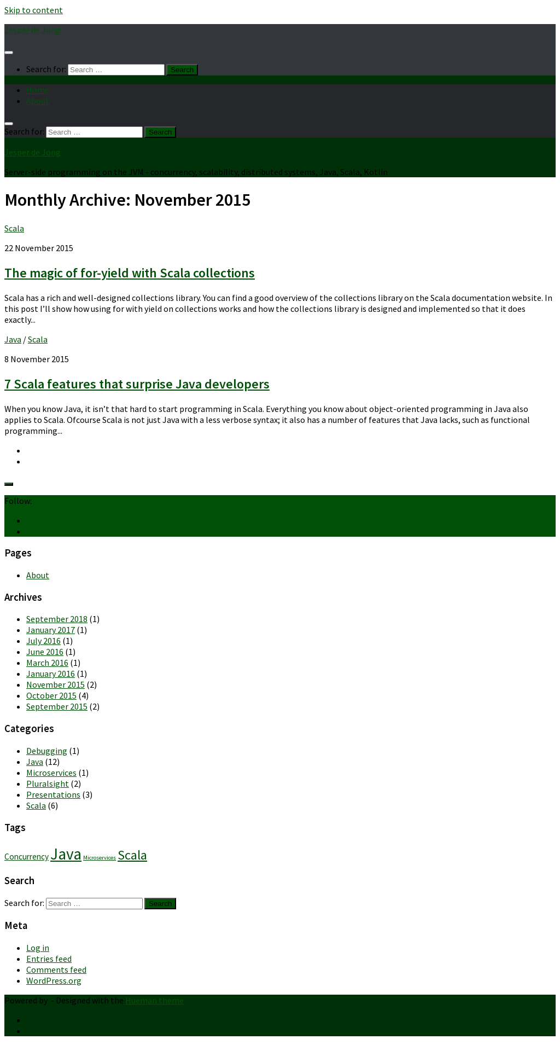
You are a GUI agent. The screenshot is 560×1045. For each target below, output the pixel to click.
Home (37, 89)
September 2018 (57, 618)
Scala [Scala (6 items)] (132, 854)
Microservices (51, 772)
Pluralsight (47, 783)
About (37, 100)
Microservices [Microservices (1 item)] (99, 857)
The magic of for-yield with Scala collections (129, 272)
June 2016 (44, 651)
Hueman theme (154, 1000)
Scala (14, 228)
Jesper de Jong (32, 29)
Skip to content (33, 9)
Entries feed (49, 958)
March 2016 (47, 662)
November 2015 (55, 684)
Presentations (53, 794)
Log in (37, 947)
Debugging (46, 750)
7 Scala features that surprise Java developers (137, 383)
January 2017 (50, 629)
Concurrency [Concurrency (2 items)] (26, 856)
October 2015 (51, 695)
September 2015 (57, 706)
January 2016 (50, 673)
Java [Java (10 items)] (65, 854)
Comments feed (56, 969)
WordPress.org (53, 980)
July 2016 (43, 640)
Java (12, 339)
